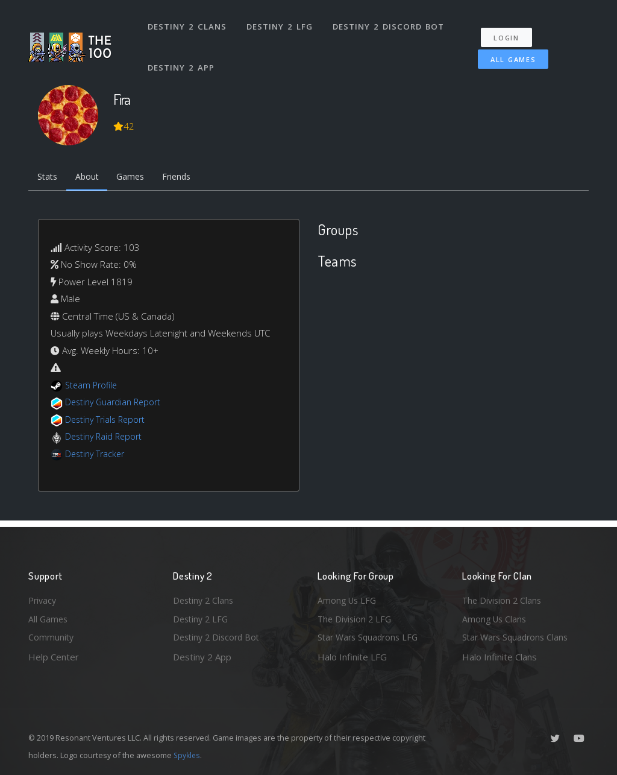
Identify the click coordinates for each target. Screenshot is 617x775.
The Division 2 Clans (503, 598)
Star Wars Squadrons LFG (371, 637)
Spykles (188, 755)
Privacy (43, 598)
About (91, 178)
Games (137, 178)
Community (51, 637)
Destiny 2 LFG (281, 22)
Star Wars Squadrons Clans (518, 637)
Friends (187, 178)
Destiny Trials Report (107, 421)
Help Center (53, 657)
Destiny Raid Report (105, 438)
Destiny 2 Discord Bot (390, 22)
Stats (49, 178)
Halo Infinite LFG (352, 657)
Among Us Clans (495, 618)
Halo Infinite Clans (499, 657)
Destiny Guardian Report (116, 404)
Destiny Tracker (96, 455)
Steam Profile (93, 387)
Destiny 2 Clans (188, 22)
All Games (506, 52)
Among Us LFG (348, 598)
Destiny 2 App (182, 56)
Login (511, 30)
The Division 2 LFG (356, 618)
